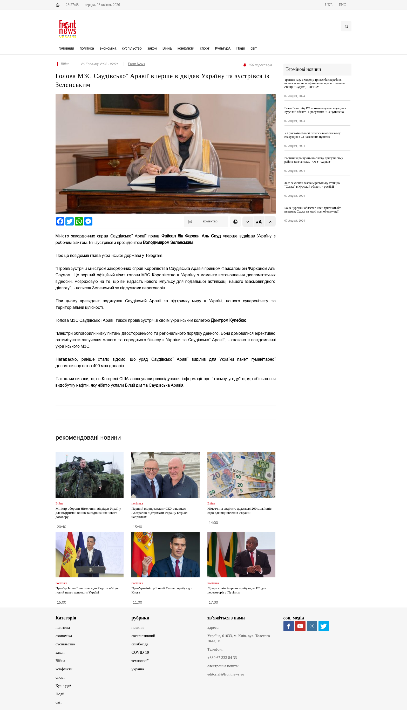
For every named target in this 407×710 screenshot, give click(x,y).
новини (138, 627)
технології (140, 661)
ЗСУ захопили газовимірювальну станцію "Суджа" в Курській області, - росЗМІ (312, 184)
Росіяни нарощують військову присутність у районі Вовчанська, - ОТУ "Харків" (313, 159)
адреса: (213, 627)
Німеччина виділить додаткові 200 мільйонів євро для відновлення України (239, 511)
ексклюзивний (143, 636)
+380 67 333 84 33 (222, 658)
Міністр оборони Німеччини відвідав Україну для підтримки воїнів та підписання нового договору (88, 513)
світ (59, 702)
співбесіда (140, 644)
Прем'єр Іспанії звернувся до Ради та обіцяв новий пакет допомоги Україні (87, 590)
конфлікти (64, 669)
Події (60, 694)
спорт (60, 677)
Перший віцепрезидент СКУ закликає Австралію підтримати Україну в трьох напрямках (159, 513)
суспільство (65, 644)
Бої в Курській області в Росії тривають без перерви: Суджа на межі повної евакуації (313, 209)
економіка (64, 636)
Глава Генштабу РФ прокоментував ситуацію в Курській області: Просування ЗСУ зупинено (315, 110)
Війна (60, 661)
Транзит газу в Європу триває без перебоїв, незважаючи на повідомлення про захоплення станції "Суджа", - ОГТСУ (314, 83)
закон (60, 652)
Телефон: (215, 649)
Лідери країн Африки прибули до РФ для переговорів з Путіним (236, 590)
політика (63, 627)
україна (138, 669)
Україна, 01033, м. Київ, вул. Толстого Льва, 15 (238, 638)
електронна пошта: (223, 666)
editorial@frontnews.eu (225, 674)
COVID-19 (140, 652)
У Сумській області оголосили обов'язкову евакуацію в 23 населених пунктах (312, 135)
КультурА (64, 686)
